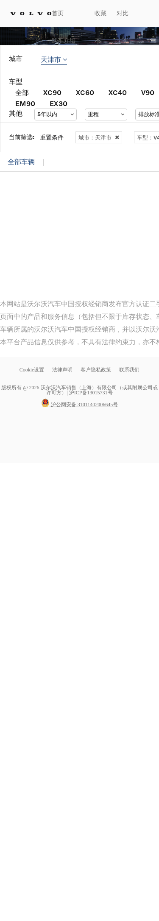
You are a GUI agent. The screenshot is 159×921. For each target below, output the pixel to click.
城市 (15, 58)
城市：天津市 (98, 137)
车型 (15, 81)
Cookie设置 (32, 370)
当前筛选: (22, 136)
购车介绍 (63, 40)
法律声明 (63, 370)
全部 (22, 92)
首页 (58, 13)
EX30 (58, 103)
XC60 (85, 92)
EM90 (25, 103)
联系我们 (129, 370)
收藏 (100, 13)
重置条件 (52, 137)
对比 (122, 13)
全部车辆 (21, 161)
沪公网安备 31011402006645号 (79, 404)
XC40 (118, 92)
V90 (147, 92)
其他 (15, 113)
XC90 (52, 92)
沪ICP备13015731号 (91, 393)
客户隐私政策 (96, 370)
